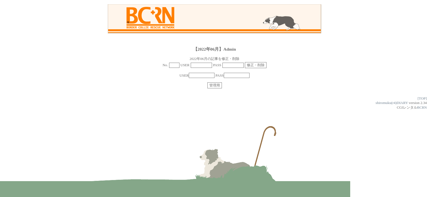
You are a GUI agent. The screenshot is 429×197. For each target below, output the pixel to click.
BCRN (422, 107)
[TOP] (422, 98)
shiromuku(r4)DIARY (392, 103)
